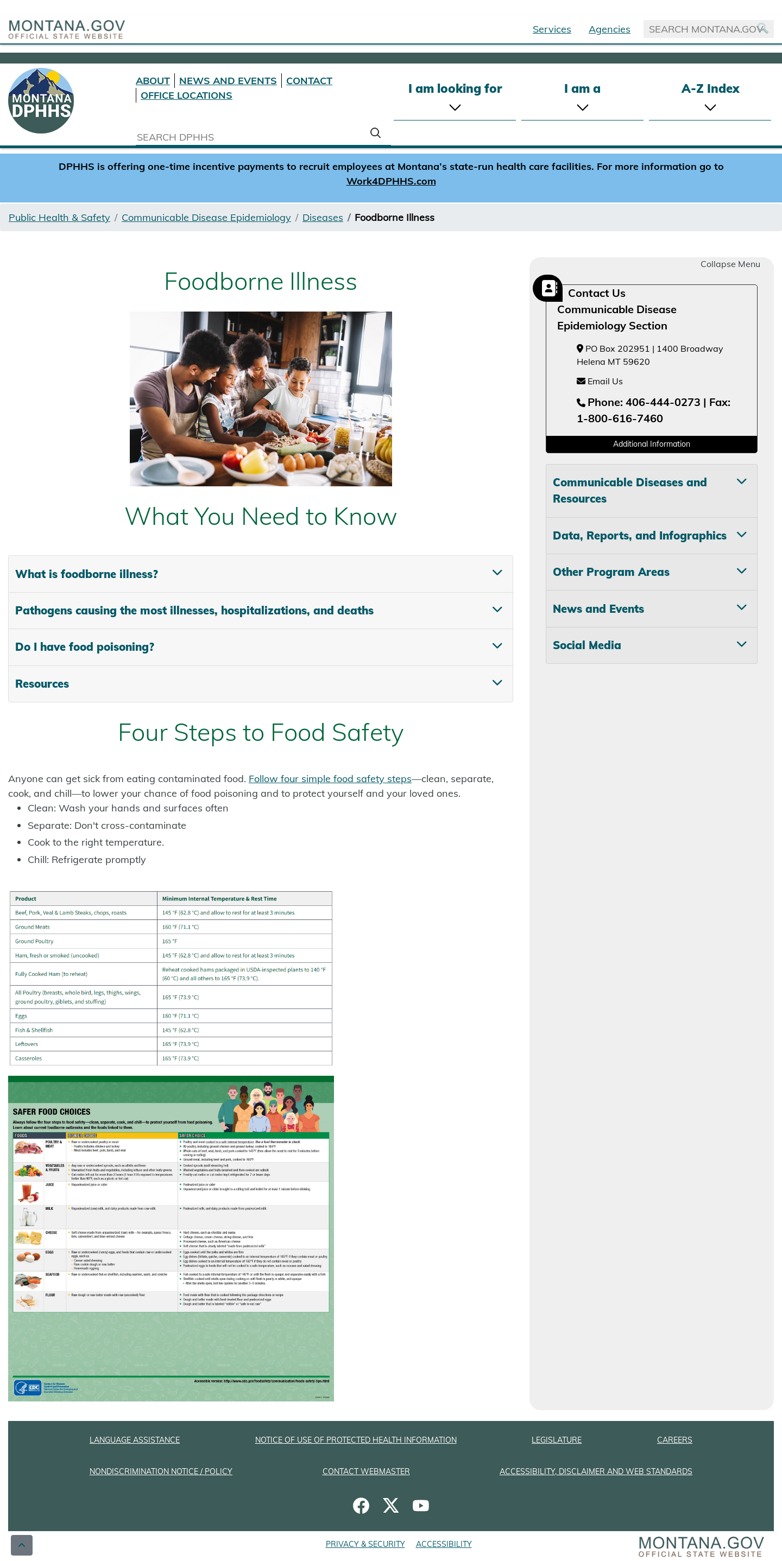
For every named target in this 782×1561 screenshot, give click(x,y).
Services (552, 29)
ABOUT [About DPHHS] (153, 80)
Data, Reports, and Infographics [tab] (640, 535)
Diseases (322, 217)
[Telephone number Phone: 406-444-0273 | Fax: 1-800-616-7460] (653, 411)
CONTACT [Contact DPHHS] (309, 80)
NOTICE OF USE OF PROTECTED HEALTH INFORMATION (356, 1440)
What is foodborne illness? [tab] (86, 574)
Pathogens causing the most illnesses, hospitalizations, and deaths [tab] (194, 610)
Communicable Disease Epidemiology (206, 217)
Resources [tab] (42, 683)
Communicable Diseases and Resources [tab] (630, 490)
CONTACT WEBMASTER (366, 1471)
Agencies (609, 29)
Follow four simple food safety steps (330, 778)
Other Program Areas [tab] (611, 572)
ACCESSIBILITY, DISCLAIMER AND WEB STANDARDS (596, 1471)
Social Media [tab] (587, 645)
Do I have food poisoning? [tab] (84, 646)
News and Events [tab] (598, 608)
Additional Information (651, 444)
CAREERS (674, 1440)
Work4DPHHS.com (391, 181)
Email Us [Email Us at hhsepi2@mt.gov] (600, 381)
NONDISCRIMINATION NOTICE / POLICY (161, 1471)
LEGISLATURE (557, 1440)
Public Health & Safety (59, 217)
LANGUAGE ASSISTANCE (135, 1440)
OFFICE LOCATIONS (186, 95)
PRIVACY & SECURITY (365, 1544)
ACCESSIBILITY (444, 1544)
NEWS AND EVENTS (228, 80)
